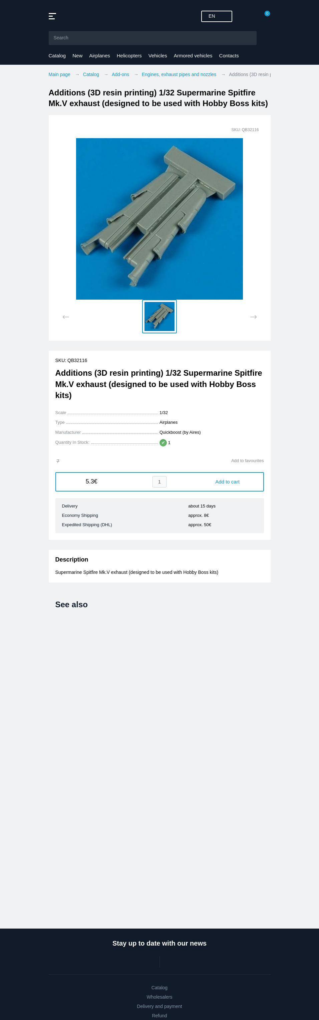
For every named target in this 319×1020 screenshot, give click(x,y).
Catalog (57, 55)
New (77, 55)
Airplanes (99, 55)
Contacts (229, 55)
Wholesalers (159, 997)
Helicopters (129, 55)
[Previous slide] (66, 317)
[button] (159, 316)
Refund (159, 1015)
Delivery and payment (159, 1006)
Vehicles (157, 55)
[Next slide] (253, 317)
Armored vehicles (193, 55)
